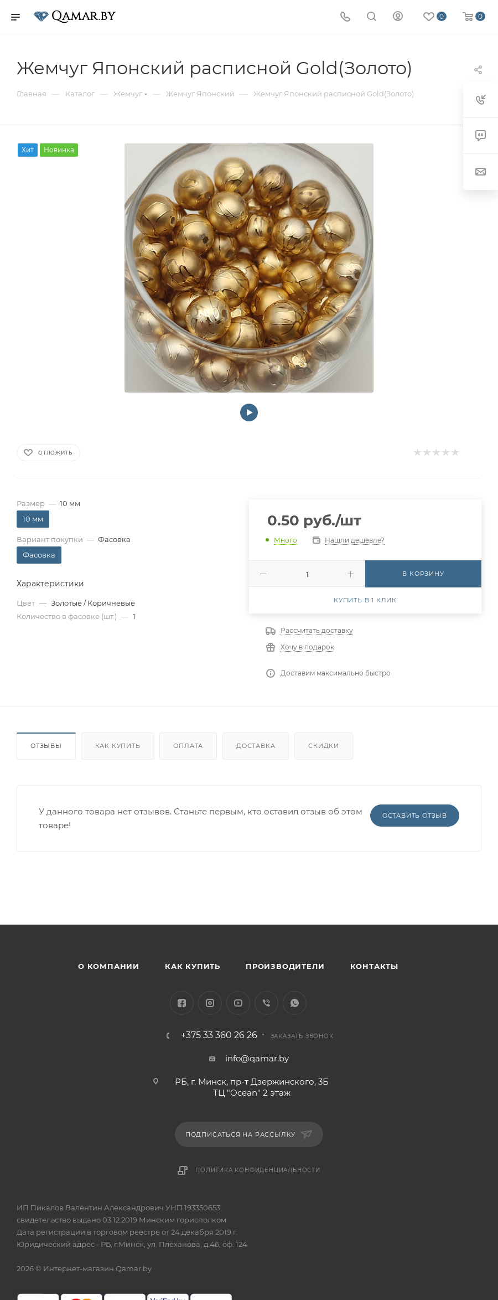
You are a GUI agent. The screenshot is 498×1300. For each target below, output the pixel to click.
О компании (108, 966)
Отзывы (46, 746)
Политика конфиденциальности (257, 1170)
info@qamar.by (257, 1058)
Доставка (255, 746)
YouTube (238, 1003)
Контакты (374, 966)
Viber (266, 1003)
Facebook (182, 1003)
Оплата (188, 746)
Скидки (323, 746)
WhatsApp (295, 1003)
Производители (285, 966)
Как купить (118, 746)
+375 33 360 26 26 (219, 1035)
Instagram (210, 1003)
